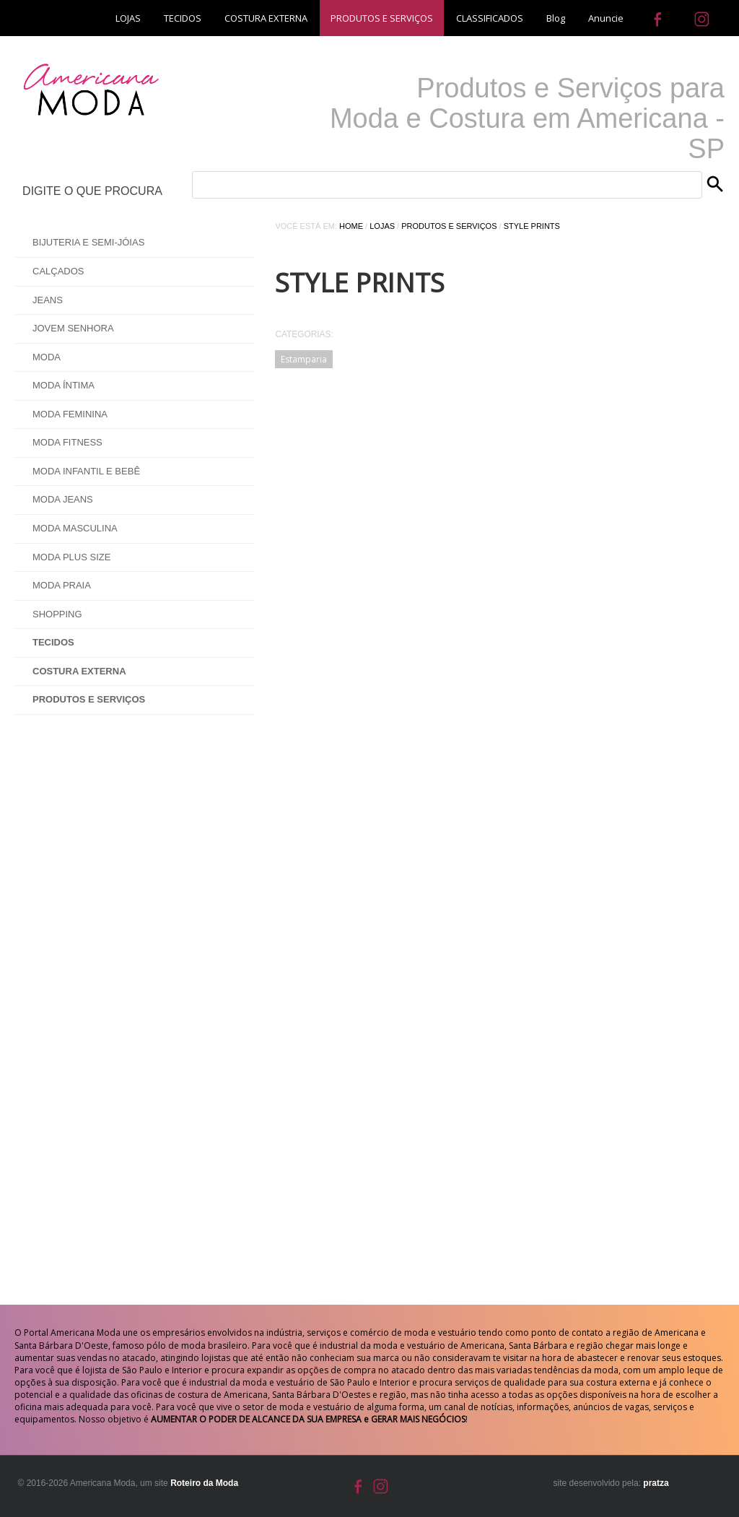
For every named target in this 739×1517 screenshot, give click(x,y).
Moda (46, 357)
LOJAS (128, 18)
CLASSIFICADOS (489, 18)
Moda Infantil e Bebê (86, 471)
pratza (655, 1483)
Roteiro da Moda (204, 1483)
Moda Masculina (75, 528)
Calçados (58, 271)
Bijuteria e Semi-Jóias (88, 242)
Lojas (382, 226)
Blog (555, 18)
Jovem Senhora (73, 328)
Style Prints (532, 226)
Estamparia (304, 359)
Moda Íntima (63, 385)
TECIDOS (182, 18)
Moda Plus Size (71, 557)
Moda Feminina (70, 414)
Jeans (47, 300)
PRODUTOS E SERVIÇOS (382, 18)
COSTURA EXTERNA (265, 18)
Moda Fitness (67, 442)
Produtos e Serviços (449, 226)
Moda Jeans (62, 499)
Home (351, 226)
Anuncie (606, 18)
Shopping (57, 614)
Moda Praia (61, 585)
